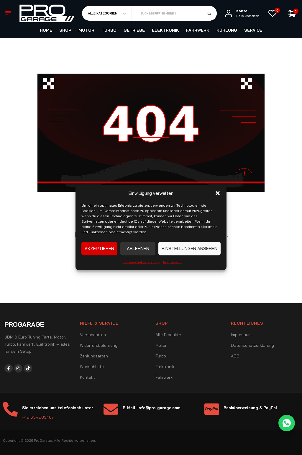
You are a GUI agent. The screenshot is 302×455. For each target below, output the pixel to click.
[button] (218, 193)
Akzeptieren (99, 248)
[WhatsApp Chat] (286, 423)
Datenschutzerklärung (141, 262)
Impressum (173, 262)
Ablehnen (138, 248)
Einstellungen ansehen (189, 248)
